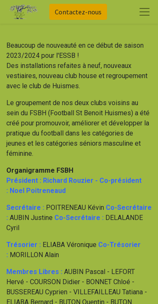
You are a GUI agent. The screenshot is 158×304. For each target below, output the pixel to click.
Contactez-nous (78, 12)
